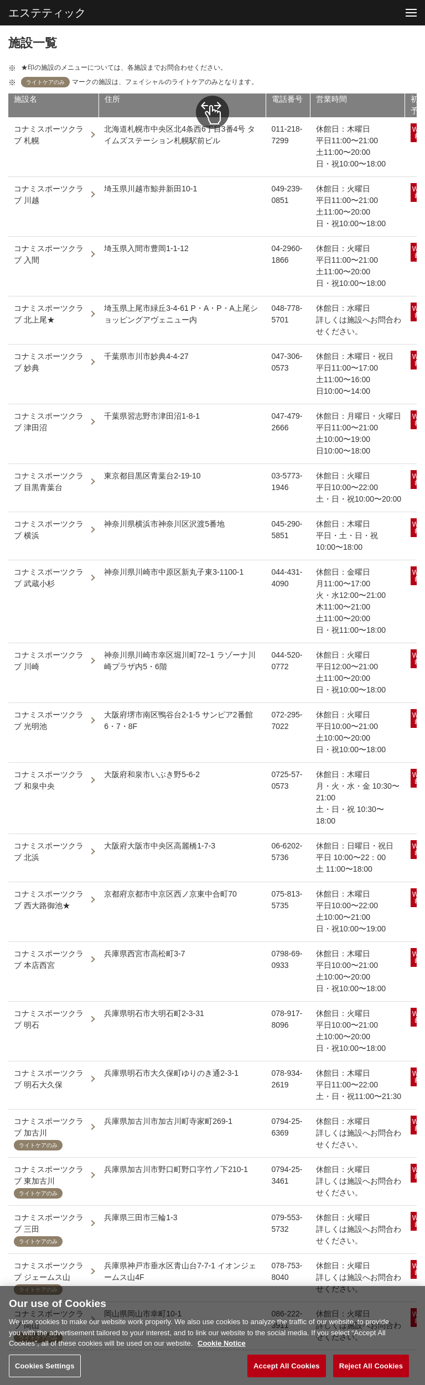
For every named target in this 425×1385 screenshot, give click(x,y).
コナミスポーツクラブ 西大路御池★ (49, 899)
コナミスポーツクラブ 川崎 (49, 660)
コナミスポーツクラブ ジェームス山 (49, 1271)
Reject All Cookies (371, 1370)
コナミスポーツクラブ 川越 (49, 194)
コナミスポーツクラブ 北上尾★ (49, 314)
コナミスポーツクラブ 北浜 (49, 851)
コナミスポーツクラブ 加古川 (49, 1127)
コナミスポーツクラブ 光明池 (49, 720)
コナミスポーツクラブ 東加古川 (49, 1175)
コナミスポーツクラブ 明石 (49, 1019)
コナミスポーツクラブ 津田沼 (49, 422)
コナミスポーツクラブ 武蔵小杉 (49, 577)
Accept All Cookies (286, 1370)
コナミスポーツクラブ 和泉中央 (49, 780)
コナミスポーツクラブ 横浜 (49, 529)
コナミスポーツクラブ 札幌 (49, 134)
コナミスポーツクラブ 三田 (49, 1223)
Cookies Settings (45, 1370)
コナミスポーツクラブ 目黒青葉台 (49, 481)
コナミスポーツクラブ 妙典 (49, 362)
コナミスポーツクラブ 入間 (49, 254)
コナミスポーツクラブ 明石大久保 (49, 1079)
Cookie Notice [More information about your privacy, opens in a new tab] (222, 1347)
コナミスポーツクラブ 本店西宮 (49, 959)
